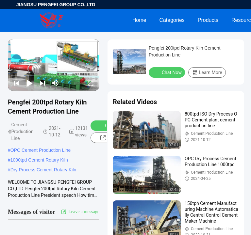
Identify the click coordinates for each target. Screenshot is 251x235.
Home (139, 20)
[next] (42, 83)
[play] (53, 65)
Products (208, 20)
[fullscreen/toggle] (90, 83)
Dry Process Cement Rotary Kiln (43, 169)
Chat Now (167, 72)
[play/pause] (29, 83)
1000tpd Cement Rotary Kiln (39, 160)
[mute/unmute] (55, 83)
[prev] (16, 83)
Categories (171, 20)
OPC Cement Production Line (40, 150)
